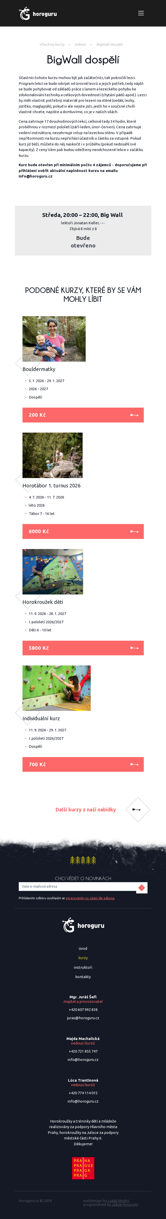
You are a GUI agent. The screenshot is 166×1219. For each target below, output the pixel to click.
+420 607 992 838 (83, 1009)
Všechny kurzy (52, 44)
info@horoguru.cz (83, 1059)
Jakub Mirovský (125, 1204)
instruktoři (83, 967)
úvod (83, 948)
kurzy (83, 958)
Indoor (80, 44)
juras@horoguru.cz (83, 1018)
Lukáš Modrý (118, 1201)
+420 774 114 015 (83, 1093)
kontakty (83, 977)
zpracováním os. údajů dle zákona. (90, 898)
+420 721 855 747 (83, 1051)
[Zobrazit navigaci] (141, 13)
